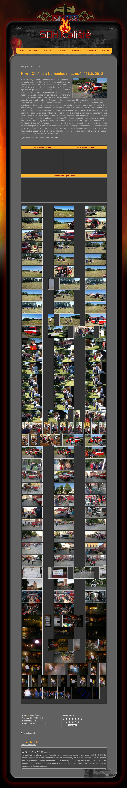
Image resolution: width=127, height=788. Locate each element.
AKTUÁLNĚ (34, 51)
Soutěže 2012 (35, 67)
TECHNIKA (76, 51)
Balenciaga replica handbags (58, 761)
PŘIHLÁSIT (18, 27)
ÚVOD (21, 51)
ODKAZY (105, 51)
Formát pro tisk (28, 733)
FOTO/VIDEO (91, 51)
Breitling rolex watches (37, 755)
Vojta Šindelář (36, 715)
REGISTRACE (19, 28)
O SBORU (62, 51)
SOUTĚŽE (48, 51)
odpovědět (47, 752)
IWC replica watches (94, 763)
